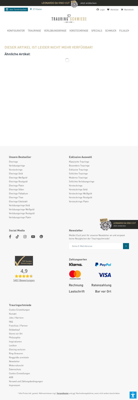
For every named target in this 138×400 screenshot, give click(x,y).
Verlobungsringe (17, 165)
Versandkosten (63, 393)
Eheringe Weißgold (18, 177)
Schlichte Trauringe (78, 173)
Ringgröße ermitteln (19, 357)
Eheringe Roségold (18, 181)
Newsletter (14, 361)
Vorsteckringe (15, 169)
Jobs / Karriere (16, 317)
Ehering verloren (17, 349)
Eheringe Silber (16, 189)
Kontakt (12, 313)
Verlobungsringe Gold (19, 205)
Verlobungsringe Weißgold (21, 209)
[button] (133, 395)
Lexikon (13, 345)
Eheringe (13, 161)
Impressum (14, 385)
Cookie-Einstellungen (19, 373)
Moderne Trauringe (78, 177)
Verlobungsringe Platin (20, 217)
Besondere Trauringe (79, 165)
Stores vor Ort (15, 333)
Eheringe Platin (16, 185)
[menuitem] (16, 31)
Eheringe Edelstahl (18, 201)
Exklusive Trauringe (78, 169)
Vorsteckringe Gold (78, 189)
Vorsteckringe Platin (79, 201)
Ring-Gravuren (16, 353)
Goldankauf (14, 329)
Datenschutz (15, 369)
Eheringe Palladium (18, 193)
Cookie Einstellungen (19, 309)
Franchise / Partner (18, 325)
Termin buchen (16, 9)
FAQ (11, 321)
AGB (11, 377)
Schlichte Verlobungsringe (81, 181)
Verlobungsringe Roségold (21, 213)
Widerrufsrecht (16, 365)
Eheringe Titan (16, 197)
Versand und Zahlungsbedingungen (26, 381)
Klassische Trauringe (79, 161)
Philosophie (14, 337)
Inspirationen (15, 341)
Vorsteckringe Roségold (80, 197)
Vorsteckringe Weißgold (80, 193)
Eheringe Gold (16, 173)
